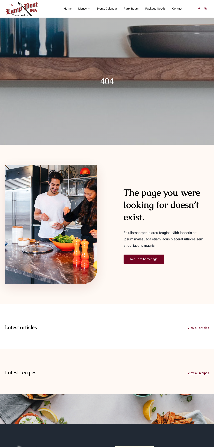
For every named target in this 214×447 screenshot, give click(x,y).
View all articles (198, 328)
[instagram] (205, 9)
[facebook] (199, 9)
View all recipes (198, 373)
